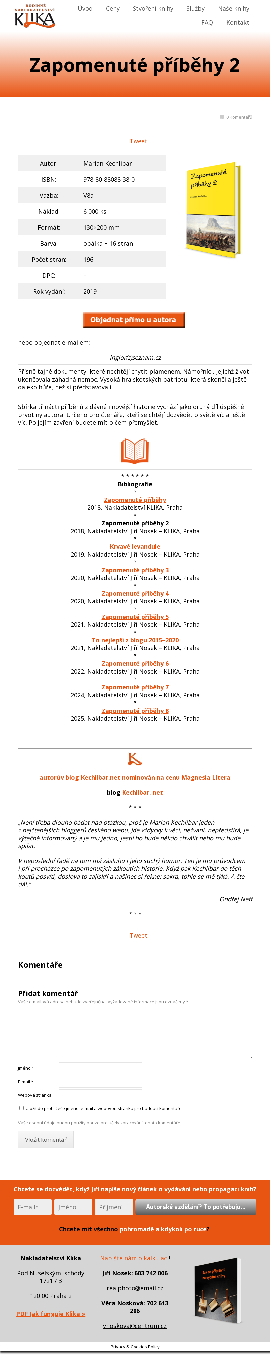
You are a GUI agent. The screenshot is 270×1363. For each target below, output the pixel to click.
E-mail (25, 1082)
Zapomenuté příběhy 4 (135, 593)
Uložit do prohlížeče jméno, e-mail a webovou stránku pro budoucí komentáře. (104, 1108)
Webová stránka (35, 1095)
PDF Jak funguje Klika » (50, 1314)
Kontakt (237, 22)
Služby (195, 8)
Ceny (113, 8)
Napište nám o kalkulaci (134, 1258)
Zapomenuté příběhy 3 (135, 570)
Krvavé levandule (135, 546)
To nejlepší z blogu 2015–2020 (135, 640)
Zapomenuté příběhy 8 (135, 711)
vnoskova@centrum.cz (135, 1326)
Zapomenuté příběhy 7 (135, 687)
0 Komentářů (236, 117)
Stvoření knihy (153, 8)
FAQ (207, 22)
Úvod (85, 8)
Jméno (26, 1068)
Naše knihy (233, 8)
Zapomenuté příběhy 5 (135, 617)
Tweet (138, 141)
